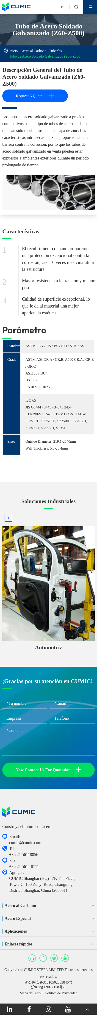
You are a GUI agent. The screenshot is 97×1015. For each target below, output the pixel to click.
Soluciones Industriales (48, 501)
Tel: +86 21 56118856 (23, 851)
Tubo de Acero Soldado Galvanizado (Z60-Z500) (45, 56)
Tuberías (55, 51)
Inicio (13, 51)
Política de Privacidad (61, 993)
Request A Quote (35, 95)
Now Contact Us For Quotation (48, 770)
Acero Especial (18, 918)
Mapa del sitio (30, 993)
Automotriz (48, 647)
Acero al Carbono (33, 51)
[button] (8, 518)
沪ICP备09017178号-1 (48, 987)
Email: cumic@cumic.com (25, 839)
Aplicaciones (16, 931)
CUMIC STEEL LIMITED (44, 970)
